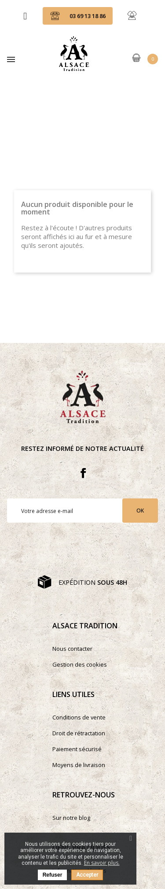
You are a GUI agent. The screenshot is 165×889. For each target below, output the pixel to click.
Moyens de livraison (78, 765)
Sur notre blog (71, 818)
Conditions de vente (79, 717)
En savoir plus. (102, 863)
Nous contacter (72, 649)
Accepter (87, 875)
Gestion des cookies (79, 664)
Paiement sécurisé (77, 749)
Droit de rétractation (78, 733)
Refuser (52, 875)
